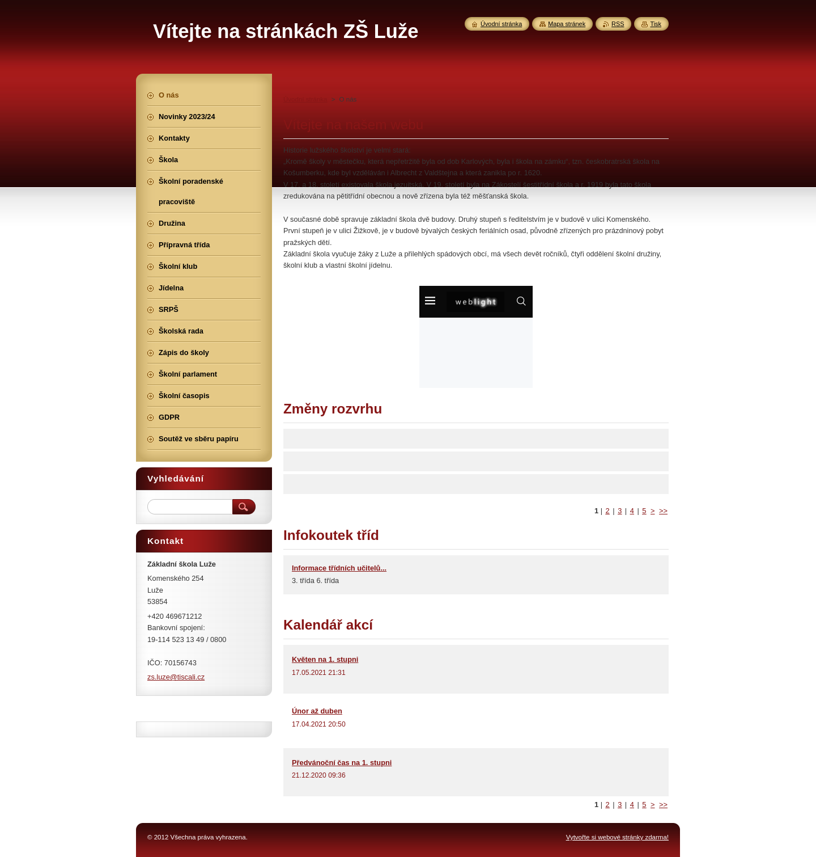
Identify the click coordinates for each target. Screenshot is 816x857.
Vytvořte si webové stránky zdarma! (617, 837)
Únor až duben (317, 711)
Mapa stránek (566, 23)
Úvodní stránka (305, 99)
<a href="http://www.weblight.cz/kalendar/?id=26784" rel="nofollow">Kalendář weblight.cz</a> (476, 337)
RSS (617, 23)
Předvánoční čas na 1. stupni (342, 762)
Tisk (655, 23)
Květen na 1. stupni (325, 659)
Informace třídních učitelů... (339, 568)
